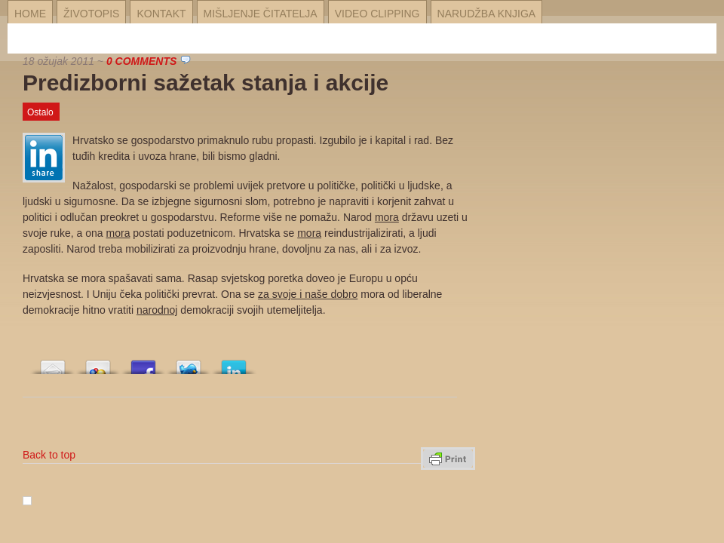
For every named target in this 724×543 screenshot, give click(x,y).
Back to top (49, 455)
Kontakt (161, 14)
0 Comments (141, 61)
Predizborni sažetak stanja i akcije (205, 82)
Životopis (91, 14)
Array (52, 363)
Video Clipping (377, 14)
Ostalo (40, 112)
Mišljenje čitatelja (261, 14)
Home (30, 14)
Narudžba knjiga (486, 14)
